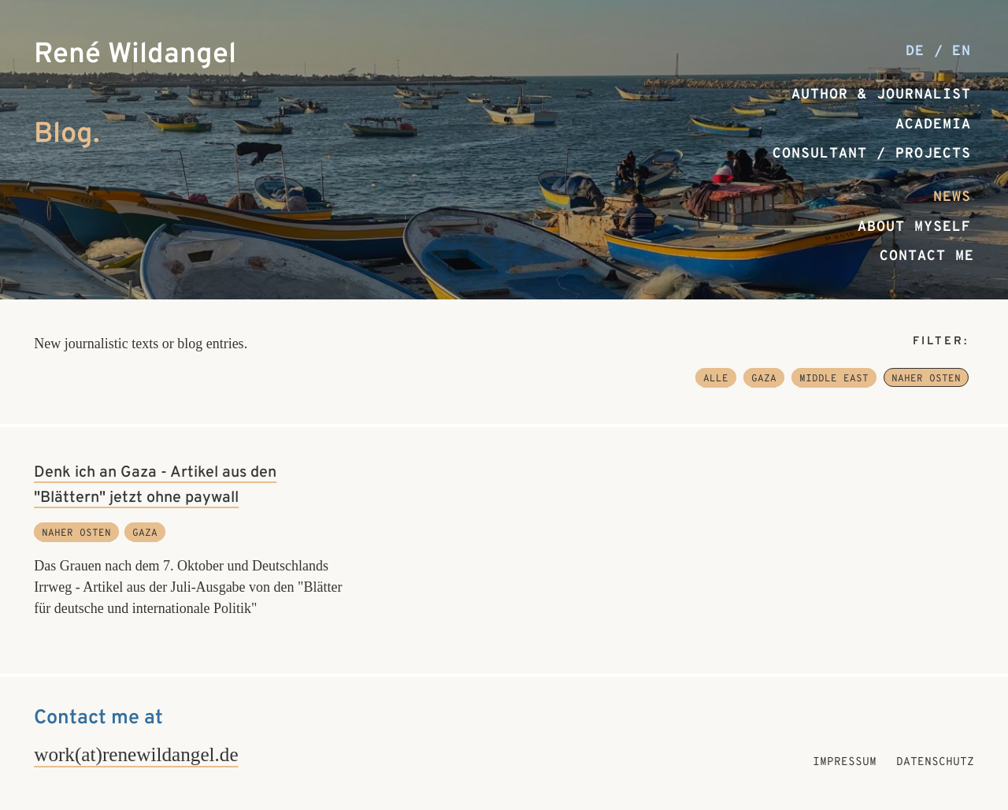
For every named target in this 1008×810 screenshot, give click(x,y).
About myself (914, 227)
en (961, 52)
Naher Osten (926, 379)
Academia (933, 125)
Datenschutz (935, 762)
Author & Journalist (881, 95)
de (920, 52)
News (952, 197)
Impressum (844, 762)
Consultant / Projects (872, 154)
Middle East (834, 379)
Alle (715, 379)
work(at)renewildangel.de (136, 754)
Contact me (927, 256)
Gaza (763, 379)
